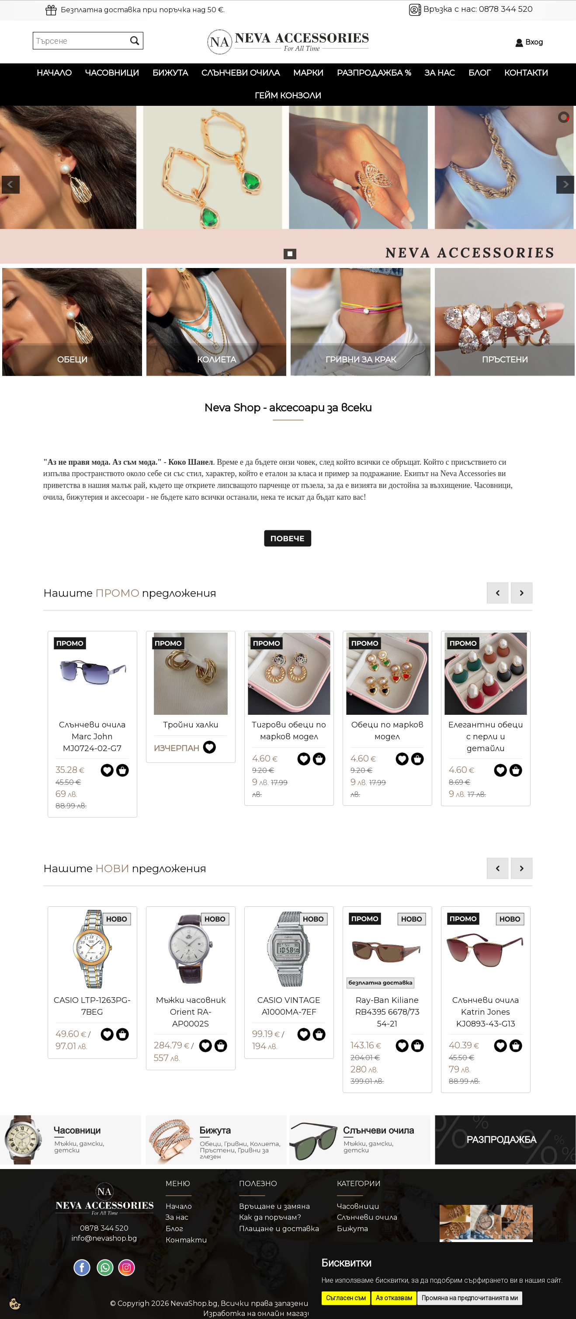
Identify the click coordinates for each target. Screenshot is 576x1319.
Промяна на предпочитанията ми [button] (470, 1298)
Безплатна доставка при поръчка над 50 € (142, 10)
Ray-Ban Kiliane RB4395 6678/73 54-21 (486, 1011)
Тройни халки (289, 725)
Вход (534, 42)
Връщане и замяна (274, 1206)
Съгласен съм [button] (346, 1298)
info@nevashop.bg (104, 1238)
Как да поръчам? (270, 1217)
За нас (440, 73)
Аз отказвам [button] (394, 1298)
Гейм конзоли (288, 96)
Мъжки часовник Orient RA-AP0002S (289, 1011)
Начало (54, 73)
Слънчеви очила (240, 73)
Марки (308, 73)
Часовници (112, 73)
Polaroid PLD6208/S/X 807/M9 (92, 1011)
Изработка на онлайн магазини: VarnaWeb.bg (288, 1313)
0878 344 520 (506, 9)
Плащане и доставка (279, 1229)
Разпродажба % (374, 73)
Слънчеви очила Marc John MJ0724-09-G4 (92, 736)
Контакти (526, 73)
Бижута (170, 73)
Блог (479, 73)
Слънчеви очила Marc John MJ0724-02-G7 (190, 736)
